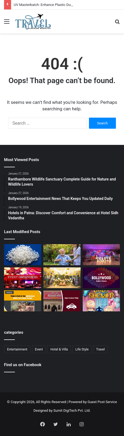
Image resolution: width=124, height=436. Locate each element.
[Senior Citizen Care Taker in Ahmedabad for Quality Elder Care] (62, 254)
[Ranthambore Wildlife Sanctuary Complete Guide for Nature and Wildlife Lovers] (22, 300)
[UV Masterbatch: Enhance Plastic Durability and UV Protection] (22, 254)
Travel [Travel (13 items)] (100, 349)
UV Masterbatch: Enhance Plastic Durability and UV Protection (62, 5)
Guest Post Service (102, 402)
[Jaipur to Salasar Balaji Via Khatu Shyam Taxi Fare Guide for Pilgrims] (62, 300)
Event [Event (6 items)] (39, 349)
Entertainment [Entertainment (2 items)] (17, 349)
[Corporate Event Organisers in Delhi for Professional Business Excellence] (22, 277)
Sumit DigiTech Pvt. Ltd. (72, 410)
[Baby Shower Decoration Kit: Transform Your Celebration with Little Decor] (101, 300)
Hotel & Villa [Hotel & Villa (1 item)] (59, 349)
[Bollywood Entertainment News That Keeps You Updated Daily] (101, 277)
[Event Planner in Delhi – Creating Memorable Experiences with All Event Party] (101, 254)
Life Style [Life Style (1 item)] (82, 349)
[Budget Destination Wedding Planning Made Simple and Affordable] (62, 277)
